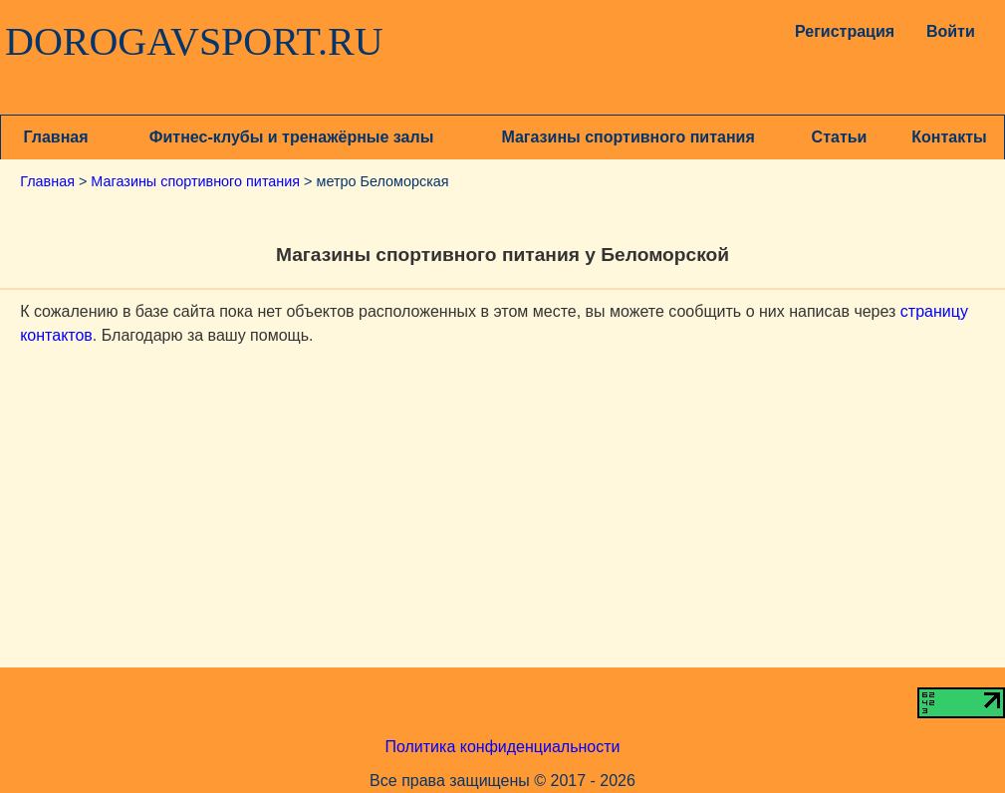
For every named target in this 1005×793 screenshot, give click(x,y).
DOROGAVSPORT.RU (194, 42)
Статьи (840, 137)
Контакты (948, 137)
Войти (950, 31)
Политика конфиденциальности (502, 746)
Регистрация (839, 31)
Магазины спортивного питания (627, 137)
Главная (55, 137)
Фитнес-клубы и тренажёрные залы (291, 137)
